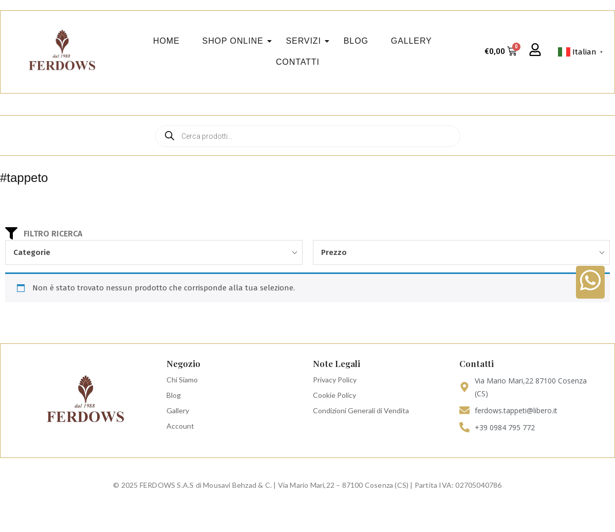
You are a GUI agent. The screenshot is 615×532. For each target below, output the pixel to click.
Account (180, 425)
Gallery (177, 410)
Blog (173, 395)
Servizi (306, 40)
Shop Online (236, 40)
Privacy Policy (335, 379)
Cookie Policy (334, 395)
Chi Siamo (182, 379)
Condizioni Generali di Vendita (361, 410)
